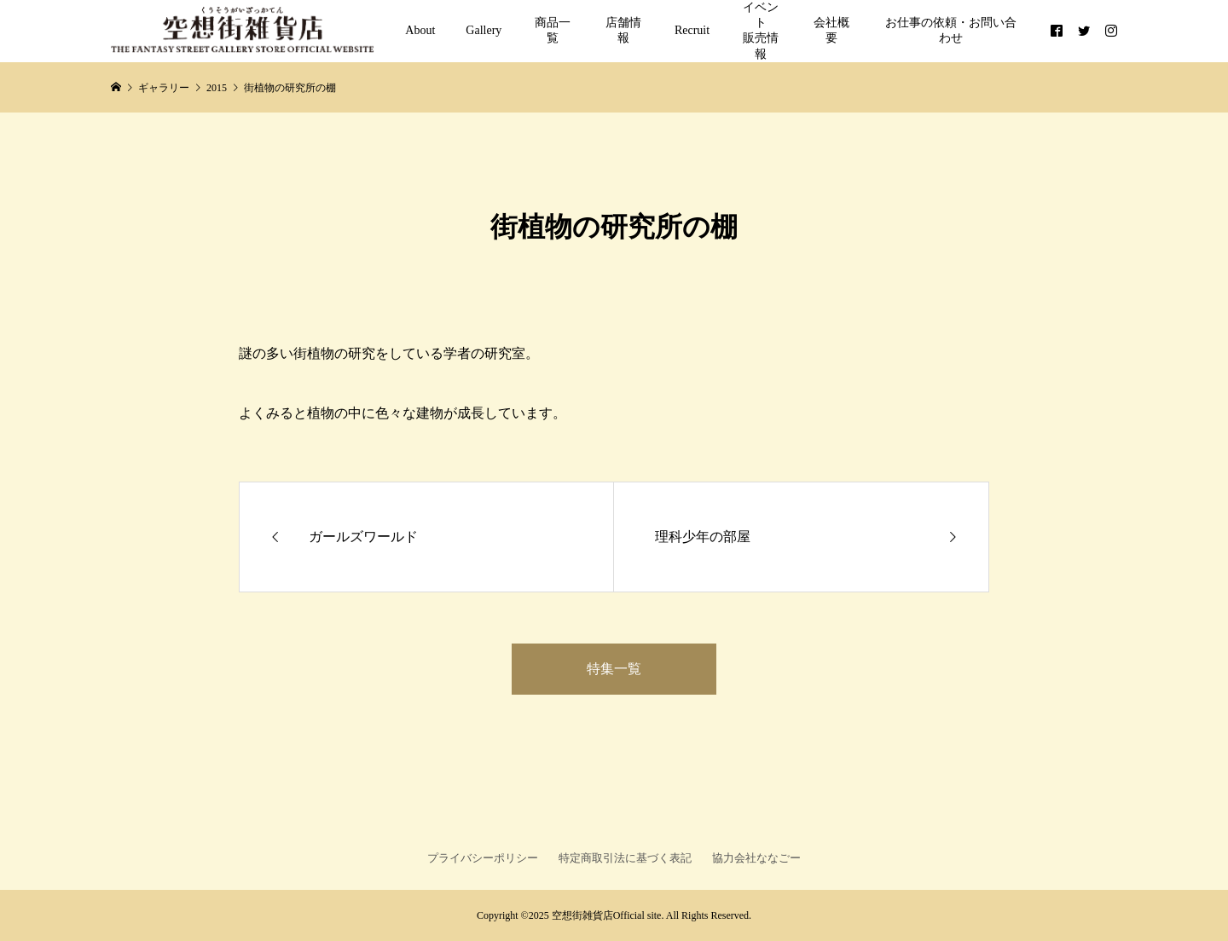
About (420, 30)
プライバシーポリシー (482, 858)
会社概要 (831, 30)
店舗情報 (623, 30)
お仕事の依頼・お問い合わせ (951, 30)
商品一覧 (553, 30)
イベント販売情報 (761, 31)
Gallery (483, 30)
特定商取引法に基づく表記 (625, 858)
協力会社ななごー (756, 858)
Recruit (692, 30)
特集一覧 (614, 668)
